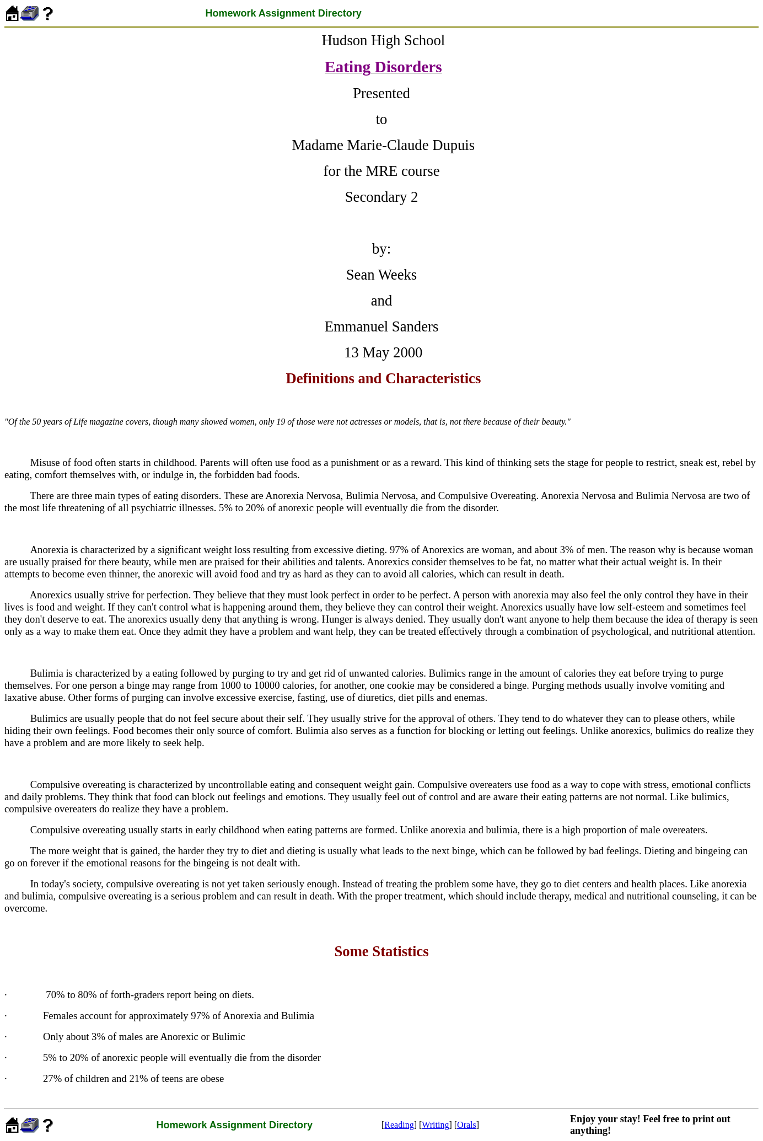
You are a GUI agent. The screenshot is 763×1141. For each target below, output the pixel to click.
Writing (435, 1124)
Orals (466, 1124)
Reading (398, 1124)
